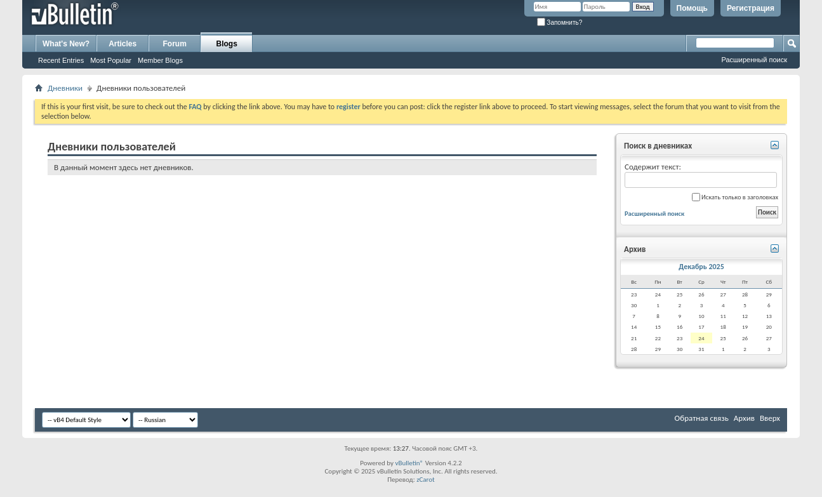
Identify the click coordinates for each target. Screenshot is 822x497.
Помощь (692, 8)
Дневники (65, 88)
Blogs (226, 43)
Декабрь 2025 (701, 266)
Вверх (770, 418)
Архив (744, 418)
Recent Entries (61, 60)
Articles (122, 43)
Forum (175, 43)
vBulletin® (409, 463)
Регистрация (750, 8)
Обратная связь (702, 418)
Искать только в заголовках (735, 197)
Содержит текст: (701, 175)
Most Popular (110, 60)
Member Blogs (160, 60)
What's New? (66, 43)
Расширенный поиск (754, 59)
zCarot (425, 479)
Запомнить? (560, 22)
